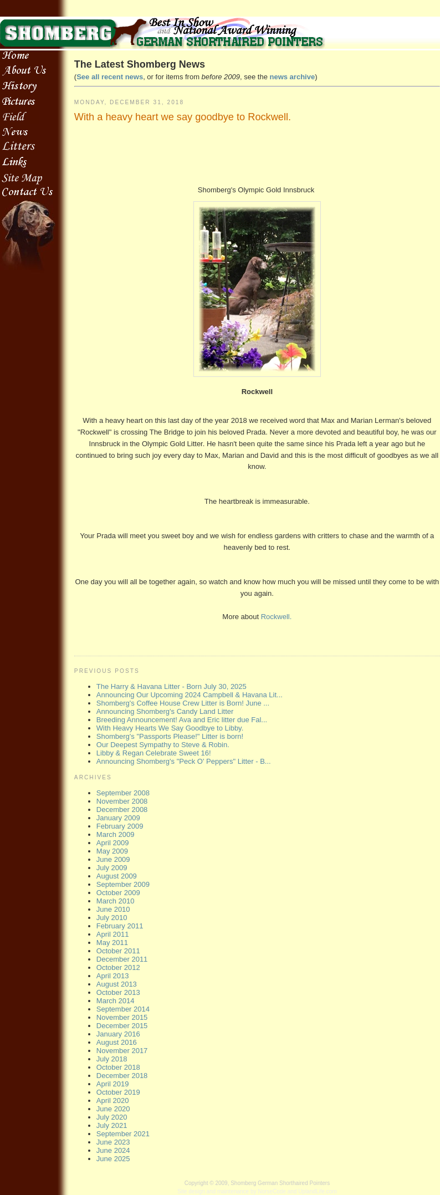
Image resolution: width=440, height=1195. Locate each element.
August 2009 (116, 876)
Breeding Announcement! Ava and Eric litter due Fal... (181, 720)
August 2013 (116, 984)
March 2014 (115, 1001)
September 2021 (123, 1134)
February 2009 (120, 826)
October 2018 (118, 1067)
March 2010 (115, 901)
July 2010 (111, 917)
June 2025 (113, 1159)
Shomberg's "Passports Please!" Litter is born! (169, 736)
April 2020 (112, 1100)
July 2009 (111, 868)
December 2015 (122, 1026)
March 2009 (115, 834)
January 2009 (118, 818)
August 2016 (116, 1042)
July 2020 (111, 1117)
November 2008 (122, 801)
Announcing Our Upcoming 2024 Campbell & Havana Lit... (189, 695)
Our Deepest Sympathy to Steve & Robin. (162, 745)
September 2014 (123, 1009)
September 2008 (123, 793)
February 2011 (120, 926)
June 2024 (113, 1150)
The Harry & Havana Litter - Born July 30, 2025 (171, 686)
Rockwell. (275, 616)
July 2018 (111, 1059)
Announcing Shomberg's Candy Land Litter (164, 711)
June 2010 (113, 909)
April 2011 (112, 934)
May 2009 (112, 851)
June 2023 (113, 1142)
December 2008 (122, 809)
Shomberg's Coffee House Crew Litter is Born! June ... (182, 703)
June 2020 (113, 1109)
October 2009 (118, 892)
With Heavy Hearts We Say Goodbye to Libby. (169, 728)
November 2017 (122, 1050)
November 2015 (122, 1017)
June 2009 (113, 859)
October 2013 (118, 992)
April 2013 (112, 976)
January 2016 (118, 1034)
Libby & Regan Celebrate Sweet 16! (153, 753)
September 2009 (123, 884)
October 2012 (118, 967)
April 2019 (112, 1084)
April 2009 (112, 843)
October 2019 (118, 1092)
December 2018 (122, 1075)
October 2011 (118, 951)
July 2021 (111, 1125)
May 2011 (112, 942)
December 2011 (122, 959)
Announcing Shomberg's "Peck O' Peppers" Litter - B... (183, 761)
